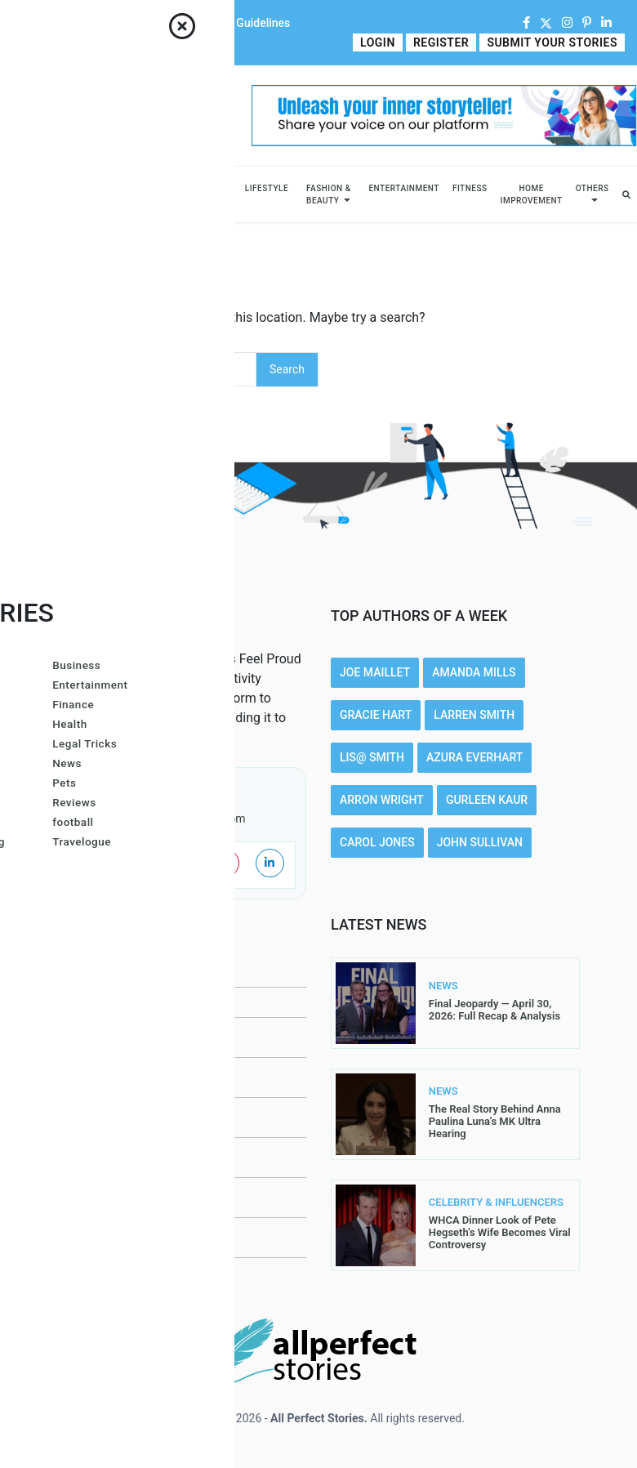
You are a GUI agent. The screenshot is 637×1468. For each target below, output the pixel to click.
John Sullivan (480, 842)
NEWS (443, 986)
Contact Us (137, 22)
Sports (214, 188)
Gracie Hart (376, 714)
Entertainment (403, 188)
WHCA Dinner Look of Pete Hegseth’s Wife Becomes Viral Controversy (500, 1232)
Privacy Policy (101, 1117)
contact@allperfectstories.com (167, 818)
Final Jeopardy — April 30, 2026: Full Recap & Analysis (494, 1009)
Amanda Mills (473, 672)
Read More (164, 737)
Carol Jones (377, 842)
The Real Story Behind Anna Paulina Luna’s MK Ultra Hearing (495, 1121)
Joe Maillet (375, 672)
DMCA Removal (101, 1277)
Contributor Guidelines (233, 22)
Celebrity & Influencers (114, 194)
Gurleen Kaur (487, 799)
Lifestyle (266, 188)
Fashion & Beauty (328, 194)
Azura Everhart (474, 757)
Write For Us (43, 42)
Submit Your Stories (553, 42)
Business (47, 188)
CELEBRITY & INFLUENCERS (459, 1202)
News (174, 188)
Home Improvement (532, 194)
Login (381, 42)
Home (27, 22)
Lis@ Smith (372, 757)
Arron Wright (382, 799)
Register (443, 42)
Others (592, 188)
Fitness (470, 188)
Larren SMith (474, 714)
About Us (76, 22)
